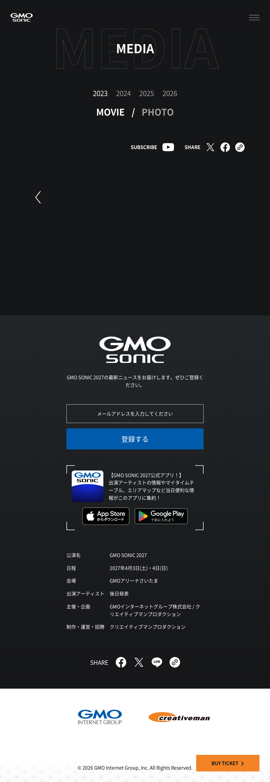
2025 (146, 93)
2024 (123, 93)
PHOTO (158, 111)
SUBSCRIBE (144, 146)
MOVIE (110, 111)
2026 (169, 93)
